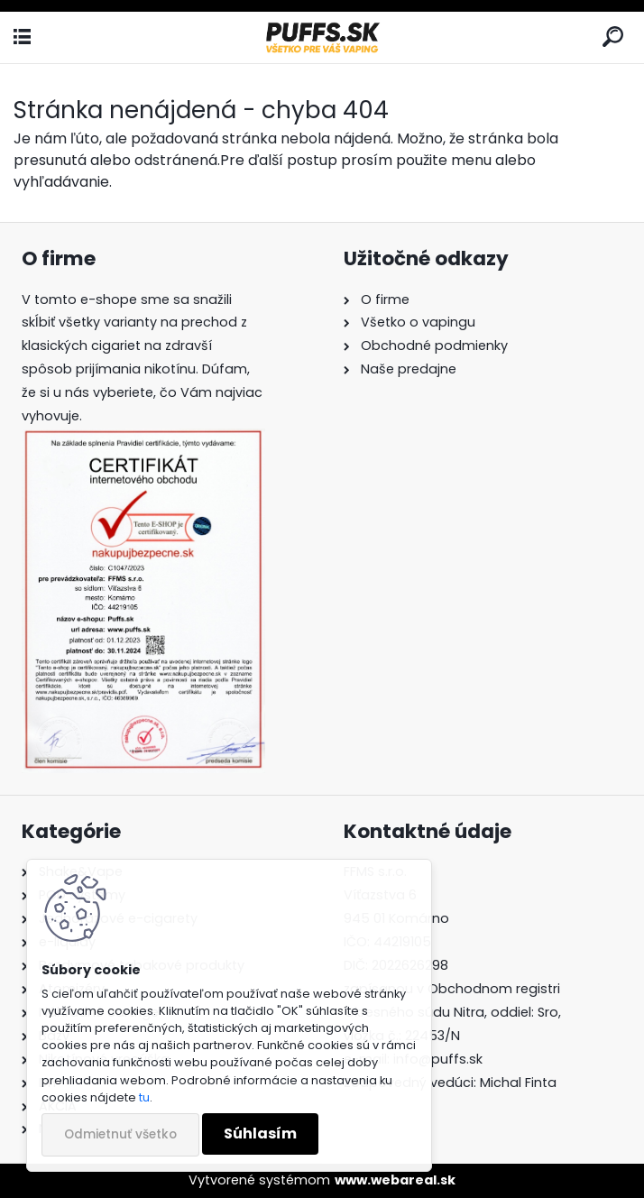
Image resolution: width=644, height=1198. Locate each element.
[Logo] (322, 37)
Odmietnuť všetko (120, 1134)
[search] (613, 37)
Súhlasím (260, 1133)
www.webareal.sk (395, 1180)
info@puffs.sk (438, 1059)
